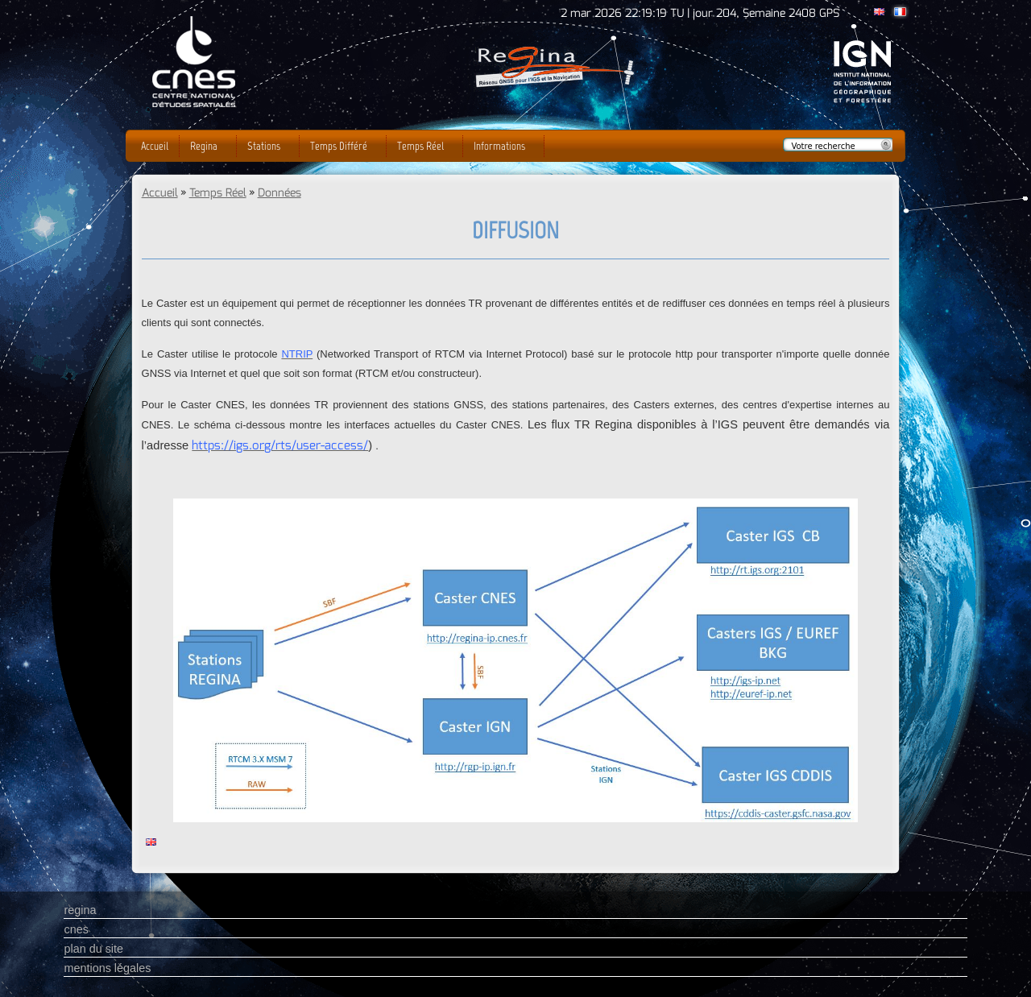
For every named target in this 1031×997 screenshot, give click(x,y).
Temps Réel (217, 193)
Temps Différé (338, 146)
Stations (263, 146)
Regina (203, 146)
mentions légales (107, 968)
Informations (499, 146)
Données (279, 193)
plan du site (93, 948)
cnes (76, 929)
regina (80, 910)
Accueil (160, 193)
